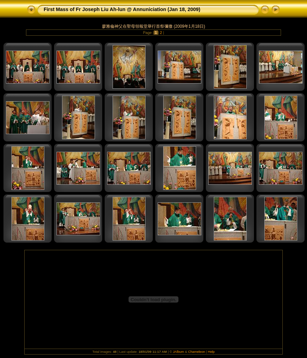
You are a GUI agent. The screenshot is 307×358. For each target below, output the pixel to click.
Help (211, 351)
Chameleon (196, 351)
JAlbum (178, 351)
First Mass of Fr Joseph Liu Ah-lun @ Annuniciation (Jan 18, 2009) (122, 9)
